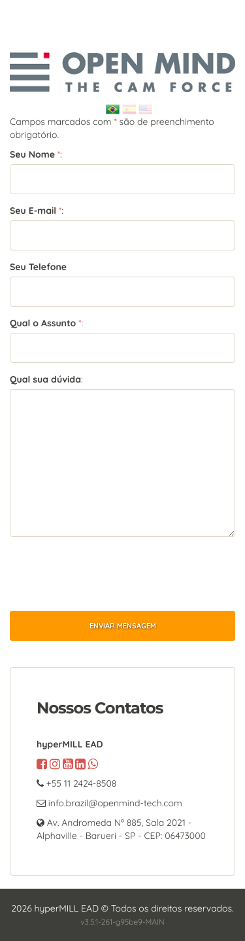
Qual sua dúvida (45, 379)
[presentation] (109, 572)
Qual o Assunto (43, 323)
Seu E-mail (33, 210)
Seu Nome (32, 154)
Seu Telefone (38, 267)
